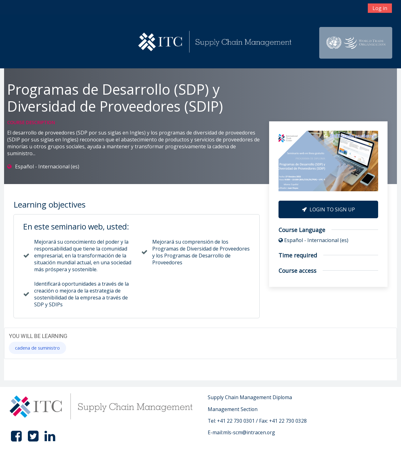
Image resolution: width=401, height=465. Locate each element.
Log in (379, 8)
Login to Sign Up (328, 209)
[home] (216, 42)
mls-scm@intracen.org (249, 432)
